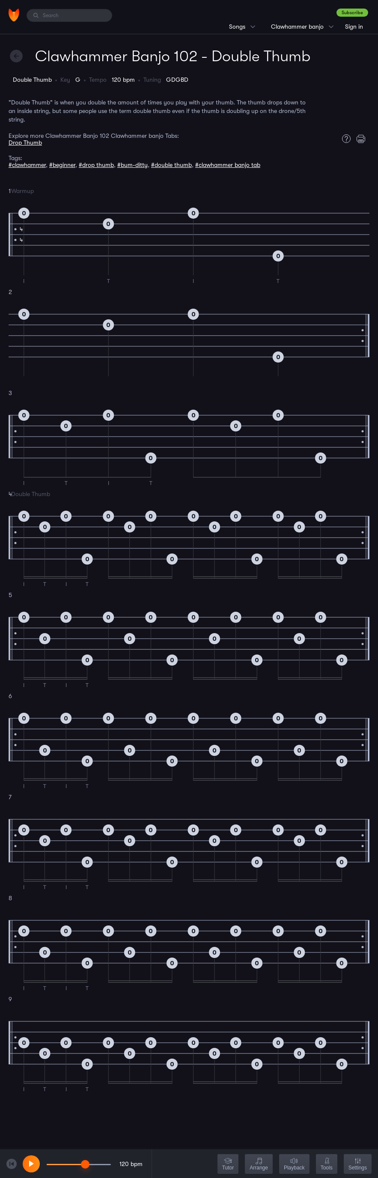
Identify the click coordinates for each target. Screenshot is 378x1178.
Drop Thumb (25, 142)
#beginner (62, 164)
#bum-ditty (132, 164)
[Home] (14, 15)
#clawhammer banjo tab (227, 164)
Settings (357, 1164)
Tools (327, 1164)
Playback (294, 1164)
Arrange (259, 1164)
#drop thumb (96, 164)
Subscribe (352, 12)
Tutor (228, 1164)
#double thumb (171, 164)
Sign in (354, 26)
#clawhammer (27, 164)
